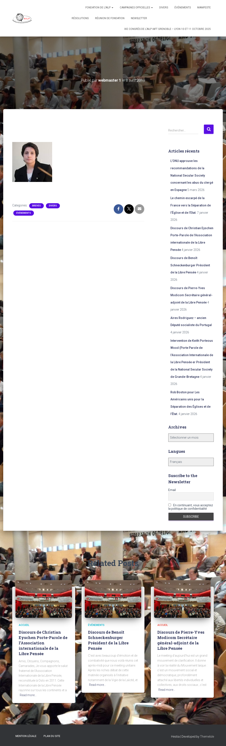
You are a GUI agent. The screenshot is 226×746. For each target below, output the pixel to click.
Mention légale (25, 736)
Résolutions (80, 18)
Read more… (28, 695)
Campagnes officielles (136, 7)
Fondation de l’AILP (99, 7)
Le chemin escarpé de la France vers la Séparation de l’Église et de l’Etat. (190, 205)
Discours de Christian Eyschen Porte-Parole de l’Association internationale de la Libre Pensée (43, 643)
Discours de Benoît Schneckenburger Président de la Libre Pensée (190, 265)
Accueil (24, 625)
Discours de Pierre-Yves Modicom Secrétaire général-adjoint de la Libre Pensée (191, 295)
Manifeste (204, 7)
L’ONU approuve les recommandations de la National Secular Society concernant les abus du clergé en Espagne (191, 175)
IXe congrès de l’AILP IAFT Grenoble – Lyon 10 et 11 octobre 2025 (167, 29)
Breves (36, 205)
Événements (182, 7)
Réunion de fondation (109, 18)
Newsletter (139, 18)
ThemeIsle (207, 736)
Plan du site (52, 736)
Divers (163, 7)
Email (172, 490)
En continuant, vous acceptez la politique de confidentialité (190, 506)
